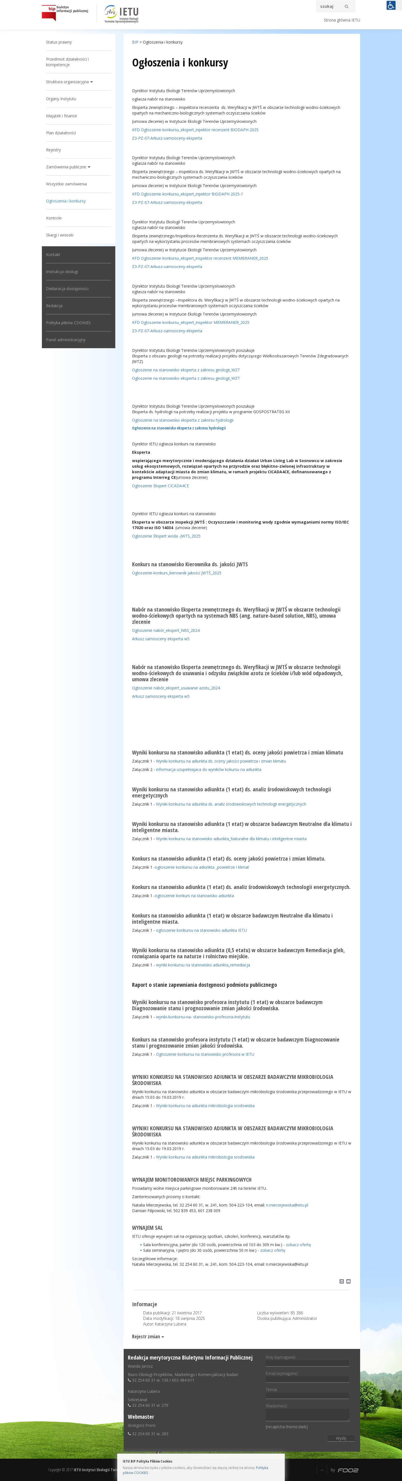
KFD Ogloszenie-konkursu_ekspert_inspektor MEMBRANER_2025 (190, 322)
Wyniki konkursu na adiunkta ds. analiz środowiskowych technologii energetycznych (231, 804)
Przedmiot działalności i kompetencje (67, 61)
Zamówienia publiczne (66, 166)
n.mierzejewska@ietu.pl (287, 1205)
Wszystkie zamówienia (66, 184)
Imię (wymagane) (307, 1360)
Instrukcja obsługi (62, 271)
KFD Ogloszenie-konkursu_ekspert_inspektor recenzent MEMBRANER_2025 (200, 258)
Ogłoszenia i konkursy (66, 201)
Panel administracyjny (65, 339)
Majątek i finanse (61, 115)
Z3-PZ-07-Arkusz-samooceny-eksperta (167, 138)
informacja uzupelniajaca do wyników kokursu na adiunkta (208, 769)
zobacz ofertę (298, 1244)
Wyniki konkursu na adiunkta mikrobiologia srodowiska (205, 1105)
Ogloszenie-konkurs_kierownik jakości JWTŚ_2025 (176, 572)
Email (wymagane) (307, 1376)
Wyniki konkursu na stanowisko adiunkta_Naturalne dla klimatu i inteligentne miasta (231, 838)
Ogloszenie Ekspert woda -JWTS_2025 (166, 536)
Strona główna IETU (342, 20)
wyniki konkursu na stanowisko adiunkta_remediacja (203, 965)
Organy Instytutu (61, 98)
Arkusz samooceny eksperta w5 (161, 638)
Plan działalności (61, 132)
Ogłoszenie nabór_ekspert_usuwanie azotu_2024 (176, 688)
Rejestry (53, 149)
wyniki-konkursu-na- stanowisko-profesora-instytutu (203, 1016)
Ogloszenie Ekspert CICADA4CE (160, 485)
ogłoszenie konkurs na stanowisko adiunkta (194, 895)
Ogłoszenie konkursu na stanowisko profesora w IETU (205, 1054)
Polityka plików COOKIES (68, 322)
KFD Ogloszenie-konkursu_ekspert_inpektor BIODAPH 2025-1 (187, 194)
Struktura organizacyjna (67, 81)
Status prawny (59, 42)
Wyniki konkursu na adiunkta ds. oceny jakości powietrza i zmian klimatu (221, 761)
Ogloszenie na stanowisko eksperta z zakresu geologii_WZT (186, 369)
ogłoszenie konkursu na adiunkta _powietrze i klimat (202, 867)
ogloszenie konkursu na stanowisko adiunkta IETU (201, 930)
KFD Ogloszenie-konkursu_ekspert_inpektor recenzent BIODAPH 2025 (195, 129)
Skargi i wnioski (59, 235)
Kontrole (54, 218)
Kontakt (53, 254)
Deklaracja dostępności (67, 288)
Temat (307, 1392)
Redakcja (54, 305)
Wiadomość (308, 1412)
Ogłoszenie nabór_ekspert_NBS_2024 (166, 630)
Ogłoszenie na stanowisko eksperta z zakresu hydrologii (182, 420)
